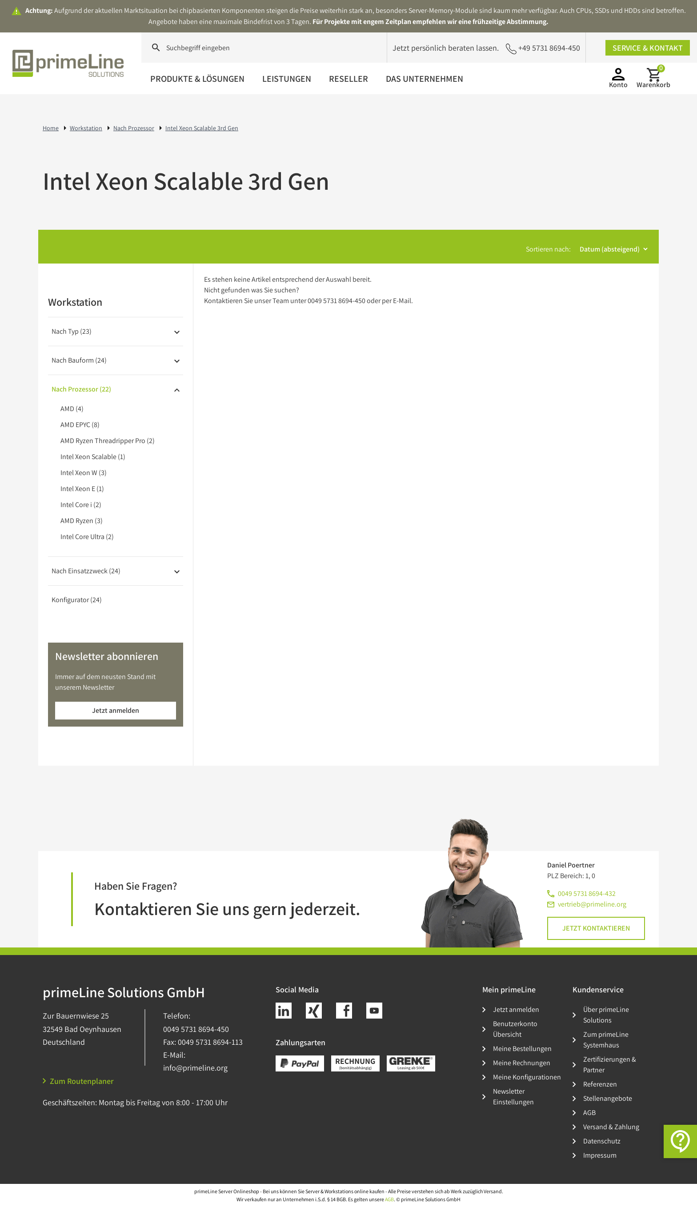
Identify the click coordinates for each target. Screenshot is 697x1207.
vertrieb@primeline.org (592, 904)
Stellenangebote (607, 1098)
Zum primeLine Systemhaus (606, 1040)
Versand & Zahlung (611, 1126)
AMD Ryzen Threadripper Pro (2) (107, 440)
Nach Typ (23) (72, 331)
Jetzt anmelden (115, 710)
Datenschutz (602, 1141)
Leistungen (286, 78)
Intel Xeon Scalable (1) (92, 456)
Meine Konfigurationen (527, 1077)
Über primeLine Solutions (606, 1015)
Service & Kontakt (648, 48)
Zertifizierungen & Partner (609, 1065)
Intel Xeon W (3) (83, 472)
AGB (589, 1112)
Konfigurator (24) (77, 599)
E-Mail (402, 300)
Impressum (600, 1155)
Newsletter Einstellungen (513, 1097)
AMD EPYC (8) (80, 424)
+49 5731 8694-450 (543, 48)
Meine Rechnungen (521, 1062)
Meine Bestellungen (522, 1048)
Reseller (348, 78)
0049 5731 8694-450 (196, 1029)
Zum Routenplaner (78, 1081)
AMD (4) (72, 408)
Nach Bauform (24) (79, 360)
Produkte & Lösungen (197, 78)
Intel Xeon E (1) (82, 488)
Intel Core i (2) (80, 504)
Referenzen (600, 1084)
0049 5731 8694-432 (587, 893)
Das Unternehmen (424, 78)
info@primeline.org (195, 1068)
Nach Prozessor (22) (81, 389)
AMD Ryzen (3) (81, 520)
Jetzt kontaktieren (596, 928)
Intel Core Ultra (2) (87, 536)
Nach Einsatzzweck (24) (86, 571)
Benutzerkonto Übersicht (515, 1029)
